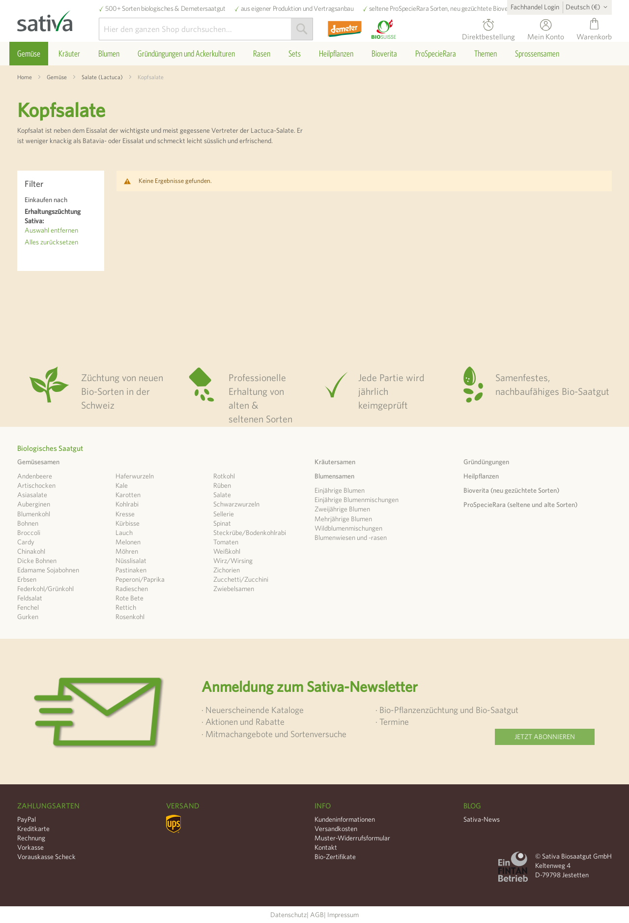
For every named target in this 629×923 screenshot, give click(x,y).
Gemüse (57, 76)
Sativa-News (481, 819)
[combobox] (206, 29)
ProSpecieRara (409, 8)
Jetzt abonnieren (545, 737)
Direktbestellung (488, 35)
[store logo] (58, 18)
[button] (588, 6)
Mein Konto (545, 35)
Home (24, 76)
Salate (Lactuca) (102, 76)
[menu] (314, 53)
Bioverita (505, 8)
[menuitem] (28, 53)
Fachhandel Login (535, 7)
